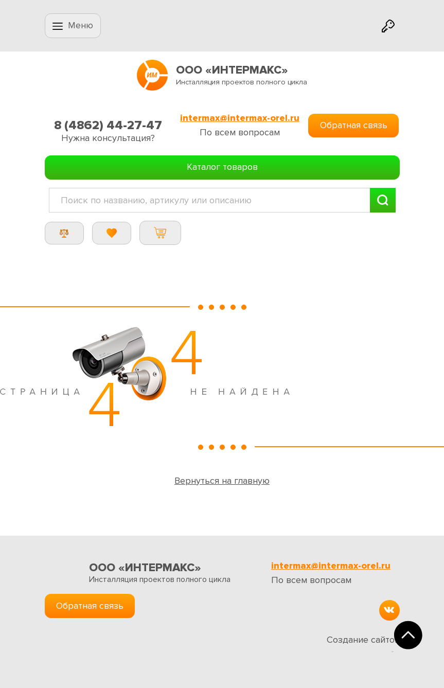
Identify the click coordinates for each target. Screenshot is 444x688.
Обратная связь (353, 125)
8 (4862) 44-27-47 (108, 125)
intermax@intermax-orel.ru (239, 118)
